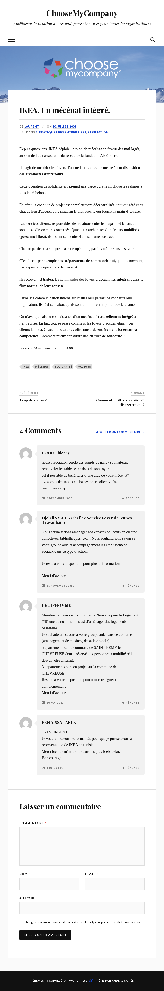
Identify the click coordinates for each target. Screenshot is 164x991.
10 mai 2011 (55, 702)
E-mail (92, 874)
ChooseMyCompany (82, 12)
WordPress (78, 981)
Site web (26, 898)
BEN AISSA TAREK (59, 722)
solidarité (63, 366)
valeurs (84, 366)
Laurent (31, 126)
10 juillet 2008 (64, 126)
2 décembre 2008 (59, 498)
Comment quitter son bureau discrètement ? (120, 402)
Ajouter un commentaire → (120, 432)
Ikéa (25, 366)
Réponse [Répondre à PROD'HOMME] (132, 702)
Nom (24, 874)
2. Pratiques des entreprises (61, 132)
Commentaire (32, 823)
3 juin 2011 (55, 767)
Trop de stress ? (33, 400)
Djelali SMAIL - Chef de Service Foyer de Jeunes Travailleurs (87, 520)
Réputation (98, 132)
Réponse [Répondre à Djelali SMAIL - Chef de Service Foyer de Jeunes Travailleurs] (132, 585)
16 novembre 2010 (61, 585)
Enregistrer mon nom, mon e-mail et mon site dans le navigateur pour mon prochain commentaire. (83, 923)
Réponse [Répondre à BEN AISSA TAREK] (132, 767)
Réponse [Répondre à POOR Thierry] (132, 498)
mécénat (42, 366)
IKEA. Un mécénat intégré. (77, 109)
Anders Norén (123, 981)
